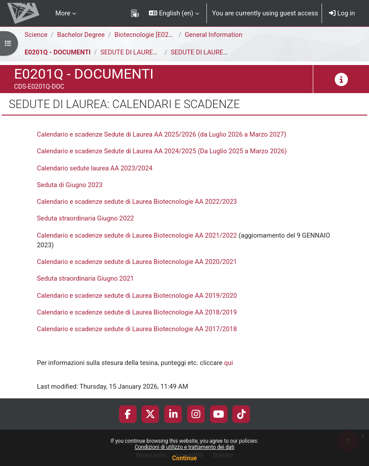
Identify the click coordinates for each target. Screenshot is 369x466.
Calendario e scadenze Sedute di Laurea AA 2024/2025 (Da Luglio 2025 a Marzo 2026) (162, 151)
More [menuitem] (62, 13)
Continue (184, 458)
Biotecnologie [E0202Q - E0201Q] (162, 35)
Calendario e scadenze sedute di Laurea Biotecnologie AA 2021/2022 (137, 235)
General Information (213, 35)
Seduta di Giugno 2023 (69, 185)
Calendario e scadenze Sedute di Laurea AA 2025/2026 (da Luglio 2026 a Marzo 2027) (161, 134)
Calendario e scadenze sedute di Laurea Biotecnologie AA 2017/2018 (137, 329)
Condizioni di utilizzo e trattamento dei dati (184, 447)
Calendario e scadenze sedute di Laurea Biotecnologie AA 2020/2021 (137, 262)
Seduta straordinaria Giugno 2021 (85, 278)
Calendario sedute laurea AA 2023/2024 (94, 168)
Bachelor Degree (81, 35)
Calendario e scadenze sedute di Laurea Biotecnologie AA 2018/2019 (137, 312)
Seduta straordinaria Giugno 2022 (85, 218)
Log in (342, 13)
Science (36, 35)
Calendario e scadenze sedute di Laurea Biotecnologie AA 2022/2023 (137, 202)
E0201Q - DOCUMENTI (57, 52)
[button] (174, 13)
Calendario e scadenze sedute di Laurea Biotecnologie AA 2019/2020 (137, 296)
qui (228, 363)
